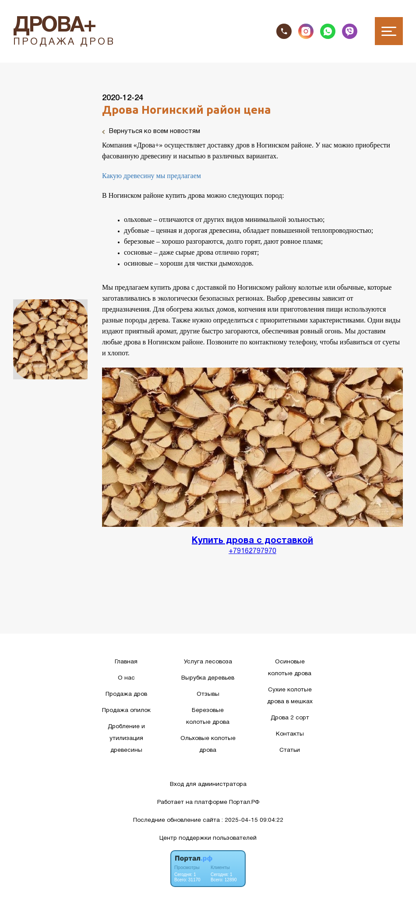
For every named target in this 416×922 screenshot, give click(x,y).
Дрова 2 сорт (290, 718)
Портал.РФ (244, 802)
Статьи (289, 750)
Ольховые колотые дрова (208, 744)
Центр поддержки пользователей (208, 838)
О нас (126, 678)
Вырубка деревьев (207, 678)
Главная (126, 662)
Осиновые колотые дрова (289, 668)
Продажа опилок (126, 710)
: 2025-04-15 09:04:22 (252, 820)
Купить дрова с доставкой (252, 541)
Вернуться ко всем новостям (151, 131)
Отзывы (208, 694)
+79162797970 (252, 551)
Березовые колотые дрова (207, 716)
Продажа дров (126, 694)
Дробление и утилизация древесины (126, 738)
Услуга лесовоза (208, 662)
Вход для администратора (208, 784)
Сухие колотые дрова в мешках (290, 696)
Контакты (290, 734)
